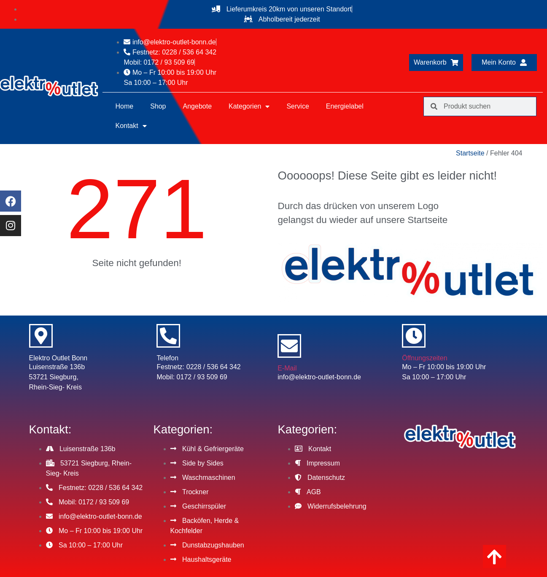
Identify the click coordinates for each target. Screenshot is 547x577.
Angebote (197, 106)
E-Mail (287, 368)
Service (297, 106)
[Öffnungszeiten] (414, 336)
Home (124, 106)
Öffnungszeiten (424, 358)
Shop (158, 106)
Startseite (470, 153)
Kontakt (130, 125)
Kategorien (249, 106)
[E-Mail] (289, 346)
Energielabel (345, 106)
